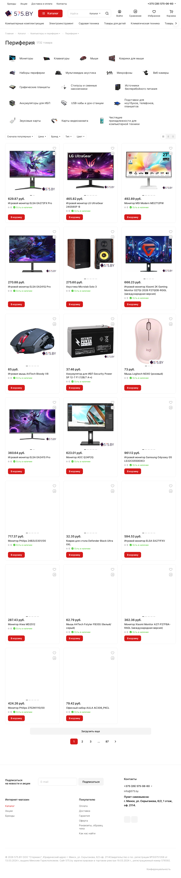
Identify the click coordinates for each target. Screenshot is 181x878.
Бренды (9, 815)
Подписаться (91, 781)
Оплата (83, 806)
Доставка (84, 810)
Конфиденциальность (159, 869)
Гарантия (84, 815)
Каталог (10, 806)
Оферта (83, 820)
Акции (9, 810)
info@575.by (131, 791)
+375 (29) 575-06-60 (160, 3)
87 (107, 741)
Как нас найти (87, 833)
